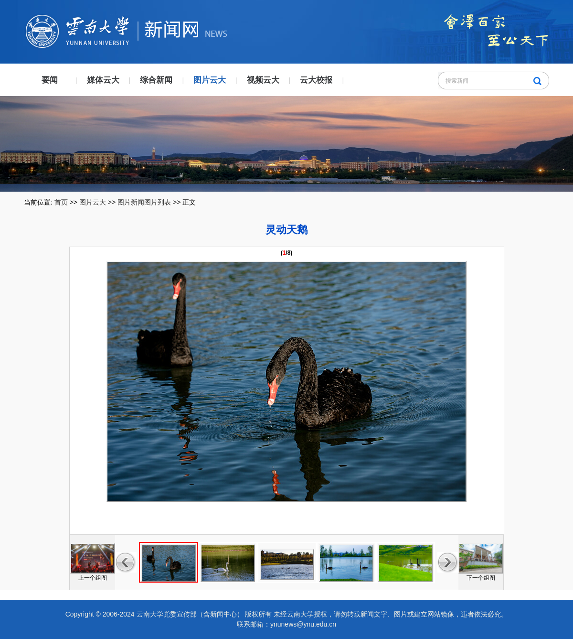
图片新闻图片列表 (144, 202)
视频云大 (263, 80)
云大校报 (316, 80)
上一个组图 (92, 577)
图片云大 (209, 80)
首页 (61, 202)
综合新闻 (156, 80)
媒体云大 (103, 80)
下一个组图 (481, 577)
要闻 (50, 80)
